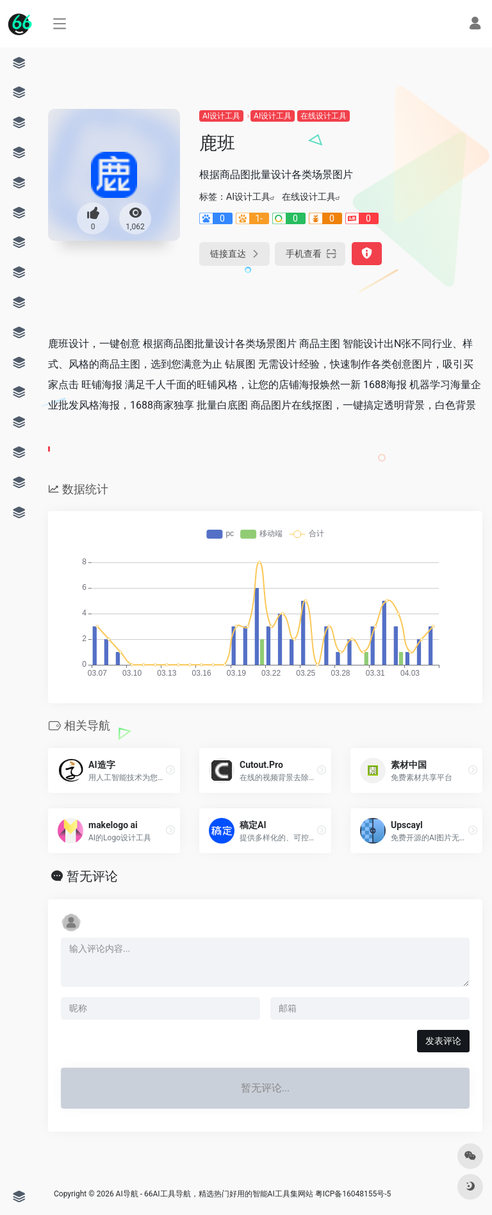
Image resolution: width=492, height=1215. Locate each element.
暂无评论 (92, 876)
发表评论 (443, 1041)
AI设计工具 (221, 115)
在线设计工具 (323, 115)
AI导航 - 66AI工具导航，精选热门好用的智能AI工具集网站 (214, 1193)
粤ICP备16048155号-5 (353, 1193)
